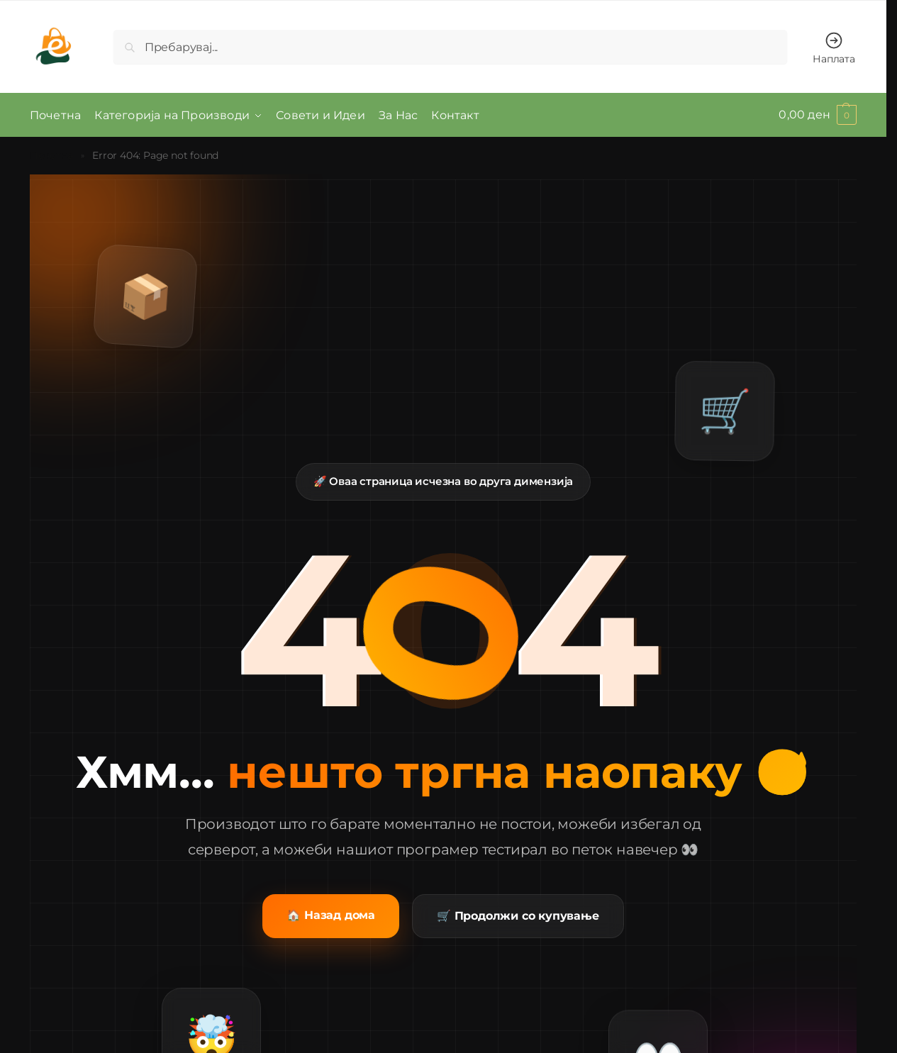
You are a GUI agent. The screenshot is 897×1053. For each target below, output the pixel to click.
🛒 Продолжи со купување (518, 915)
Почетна (51, 154)
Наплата (834, 47)
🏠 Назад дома (330, 914)
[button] (818, 115)
